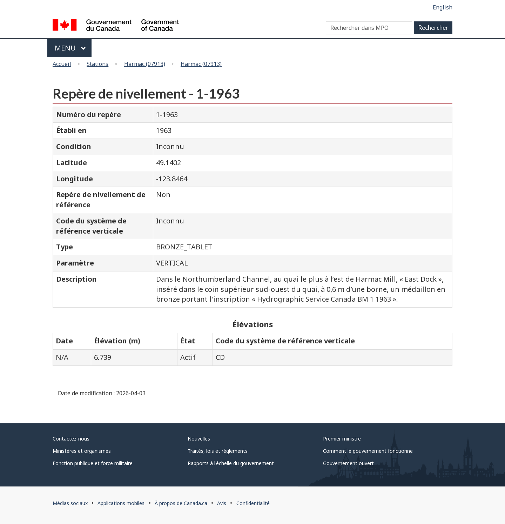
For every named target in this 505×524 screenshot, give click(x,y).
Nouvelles (199, 438)
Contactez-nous (71, 438)
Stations (97, 64)
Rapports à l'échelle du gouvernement (231, 463)
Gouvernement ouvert (348, 463)
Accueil (62, 64)
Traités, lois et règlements (218, 451)
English (442, 7)
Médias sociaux (70, 503)
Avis (221, 503)
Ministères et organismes (82, 451)
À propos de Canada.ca (181, 503)
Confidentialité (253, 503)
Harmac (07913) (144, 64)
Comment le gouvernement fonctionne (368, 451)
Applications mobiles (120, 503)
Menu (70, 48)
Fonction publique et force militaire (93, 463)
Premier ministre (342, 438)
